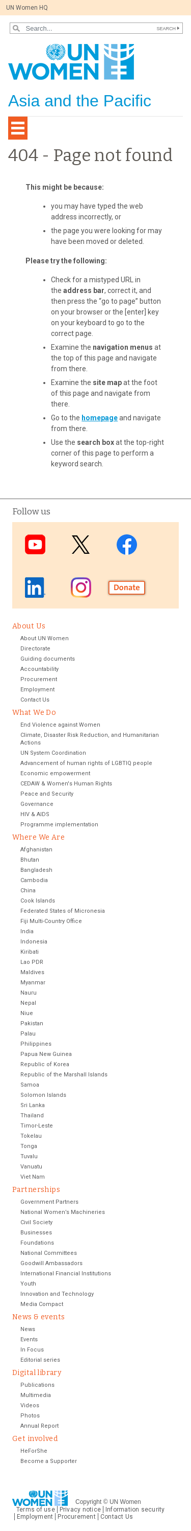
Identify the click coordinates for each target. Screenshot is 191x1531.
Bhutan (29, 860)
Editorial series (40, 1360)
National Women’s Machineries (62, 1212)
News (27, 1329)
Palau (28, 1033)
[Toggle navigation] (18, 128)
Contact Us (34, 699)
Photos (30, 1415)
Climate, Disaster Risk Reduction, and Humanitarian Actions (89, 739)
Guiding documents (47, 659)
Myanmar (32, 982)
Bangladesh (36, 870)
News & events (38, 1317)
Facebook (127, 544)
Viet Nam (32, 1177)
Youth (28, 1283)
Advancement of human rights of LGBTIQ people (86, 763)
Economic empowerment (55, 773)
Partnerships (36, 1189)
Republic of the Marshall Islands (63, 1074)
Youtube (35, 544)
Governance (36, 804)
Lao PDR (31, 962)
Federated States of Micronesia (62, 911)
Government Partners (49, 1202)
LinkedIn (35, 588)
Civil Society (36, 1222)
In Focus (32, 1349)
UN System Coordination (53, 753)
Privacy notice (80, 1509)
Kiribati (29, 952)
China (28, 890)
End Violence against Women (60, 725)
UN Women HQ (27, 7)
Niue (26, 1013)
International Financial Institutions (65, 1273)
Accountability (39, 669)
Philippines (35, 1044)
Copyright (88, 1501)
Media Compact (41, 1304)
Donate (127, 588)
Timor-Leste (36, 1125)
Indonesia (33, 941)
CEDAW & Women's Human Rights (66, 783)
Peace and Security (46, 794)
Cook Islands (37, 900)
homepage (99, 418)
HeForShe (33, 1451)
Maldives (32, 972)
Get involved (35, 1438)
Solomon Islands (43, 1095)
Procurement (38, 679)
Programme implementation (59, 824)
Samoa (29, 1085)
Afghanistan (36, 849)
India (27, 931)
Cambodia (34, 880)
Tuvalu (29, 1156)
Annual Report (39, 1426)
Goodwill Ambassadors (51, 1263)
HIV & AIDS (34, 814)
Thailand (32, 1115)
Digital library (36, 1372)
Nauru (28, 992)
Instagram (81, 588)
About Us (28, 626)
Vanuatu (31, 1166)
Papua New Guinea (46, 1054)
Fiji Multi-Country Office (51, 921)
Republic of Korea (44, 1064)
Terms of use (35, 1509)
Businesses (36, 1232)
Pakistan (31, 1023)
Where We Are (38, 837)
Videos (29, 1405)
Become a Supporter (48, 1461)
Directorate (35, 648)
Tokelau (31, 1136)
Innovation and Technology (57, 1294)
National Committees (48, 1253)
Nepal (28, 1003)
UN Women (125, 1501)
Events (29, 1339)
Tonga (28, 1146)
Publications (37, 1385)
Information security (135, 1509)
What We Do (34, 712)
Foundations (37, 1243)
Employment (37, 689)
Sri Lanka (32, 1105)
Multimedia (35, 1395)
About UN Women (44, 638)
